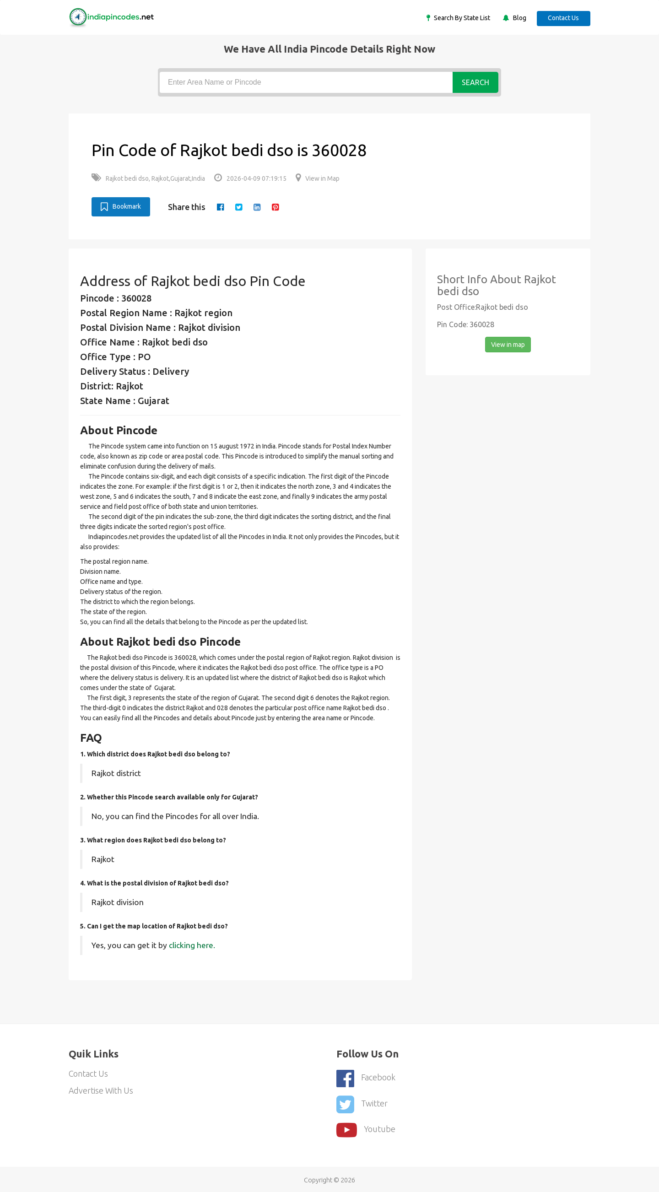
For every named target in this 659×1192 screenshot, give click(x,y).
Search (475, 82)
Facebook (366, 1077)
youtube (366, 1127)
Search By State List (460, 18)
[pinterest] (275, 206)
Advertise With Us (101, 1090)
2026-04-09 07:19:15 (250, 178)
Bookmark (121, 206)
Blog (517, 18)
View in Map (318, 178)
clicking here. (192, 944)
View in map (508, 344)
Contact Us (562, 18)
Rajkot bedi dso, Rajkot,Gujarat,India (148, 178)
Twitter (362, 1102)
